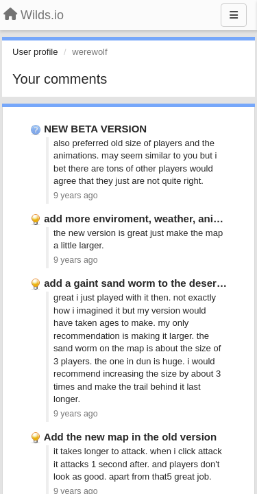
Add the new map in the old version (130, 437)
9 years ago (75, 195)
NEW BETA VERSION (95, 128)
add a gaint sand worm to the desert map (144, 283)
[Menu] (234, 15)
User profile (35, 52)
